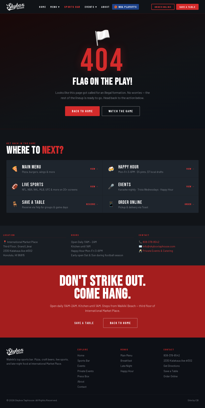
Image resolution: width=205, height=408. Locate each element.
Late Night (126, 365)
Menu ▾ (55, 6)
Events (81, 365)
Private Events (85, 371)
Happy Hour (127, 371)
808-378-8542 (151, 242)
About (105, 6)
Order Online (163, 6)
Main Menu (126, 355)
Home (42, 6)
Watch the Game (121, 111)
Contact (81, 386)
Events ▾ (91, 6)
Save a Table (187, 6)
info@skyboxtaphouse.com (159, 246)
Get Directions (172, 365)
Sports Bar (72, 6)
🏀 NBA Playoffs (125, 6)
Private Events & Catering (158, 250)
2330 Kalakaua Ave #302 (178, 360)
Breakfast (126, 360)
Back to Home (82, 111)
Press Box (83, 376)
